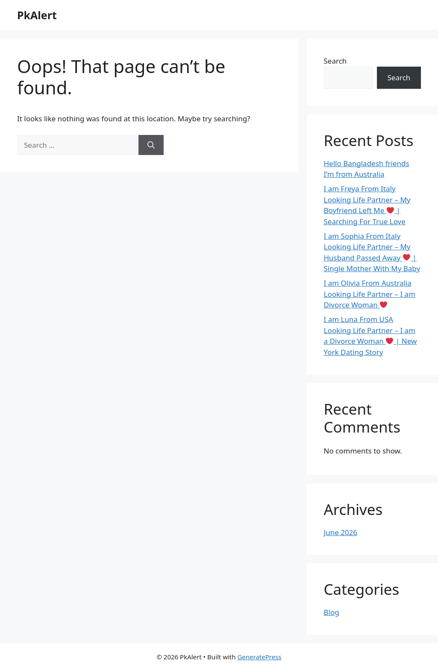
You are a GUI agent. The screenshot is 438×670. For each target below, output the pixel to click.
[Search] (151, 145)
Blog (331, 612)
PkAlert (37, 15)
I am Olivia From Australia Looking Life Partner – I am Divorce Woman (370, 294)
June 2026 (341, 532)
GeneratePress (259, 656)
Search (335, 61)
